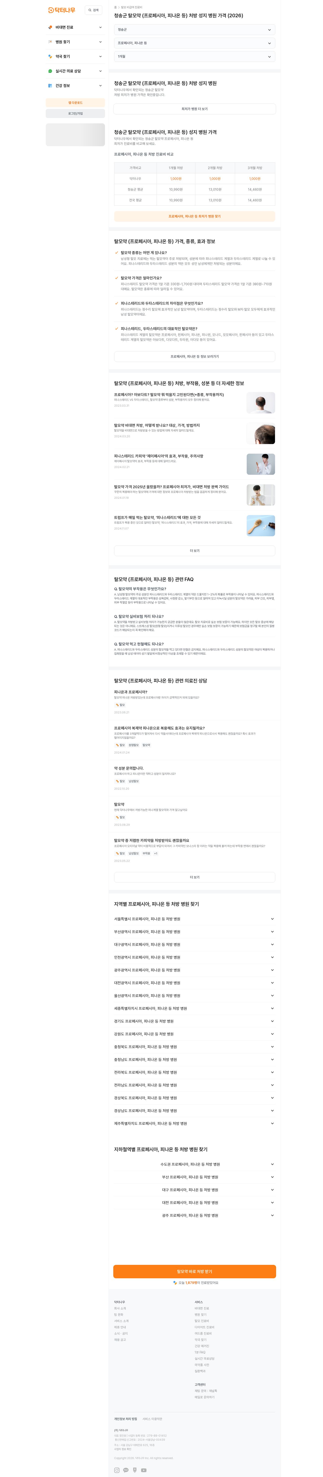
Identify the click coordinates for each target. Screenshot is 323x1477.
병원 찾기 (200, 1314)
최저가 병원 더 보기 (195, 109)
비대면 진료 (202, 1308)
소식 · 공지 (121, 1333)
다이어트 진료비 (204, 1327)
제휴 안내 (120, 1327)
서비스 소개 (121, 1321)
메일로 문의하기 (204, 1397)
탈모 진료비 (202, 1321)
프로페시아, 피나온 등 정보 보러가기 (195, 357)
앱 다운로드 (75, 103)
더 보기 (195, 551)
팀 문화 (118, 1314)
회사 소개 (120, 1308)
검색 (93, 10)
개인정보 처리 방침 (125, 1419)
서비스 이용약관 (152, 1419)
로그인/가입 (75, 113)
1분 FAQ (200, 1352)
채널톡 (213, 1391)
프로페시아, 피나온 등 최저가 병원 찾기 (195, 216)
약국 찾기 (200, 1340)
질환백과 (200, 1371)
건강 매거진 (202, 1346)
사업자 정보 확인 (165, 1441)
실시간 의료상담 (204, 1358)
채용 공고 (120, 1340)
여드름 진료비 (203, 1333)
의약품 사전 (202, 1365)
